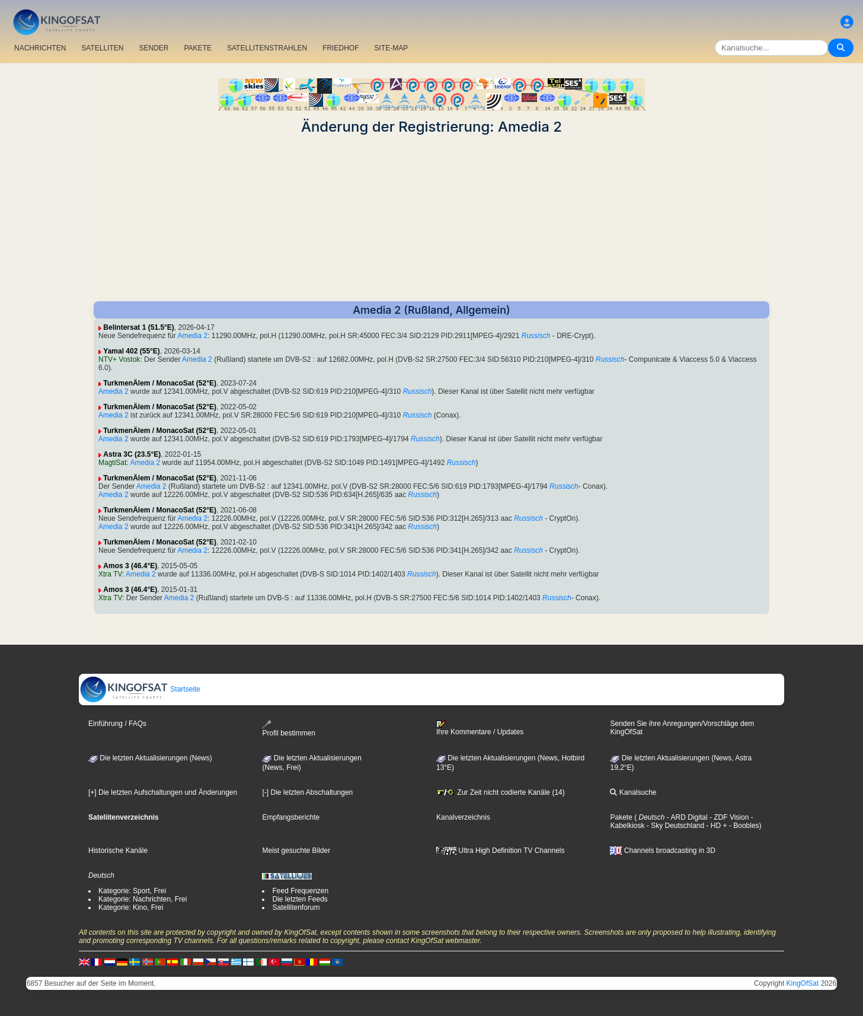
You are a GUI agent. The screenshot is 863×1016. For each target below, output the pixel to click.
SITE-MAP (391, 48)
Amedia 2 (192, 336)
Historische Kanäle (118, 850)
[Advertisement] (431, 218)
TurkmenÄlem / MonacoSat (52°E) (159, 383)
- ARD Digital (686, 817)
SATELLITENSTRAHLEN (267, 48)
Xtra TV (110, 574)
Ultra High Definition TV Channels (500, 850)
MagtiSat (112, 462)
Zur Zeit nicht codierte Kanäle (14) (500, 792)
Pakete (621, 817)
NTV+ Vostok (119, 359)
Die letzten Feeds (299, 899)
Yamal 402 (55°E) (131, 351)
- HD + (715, 825)
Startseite (139, 689)
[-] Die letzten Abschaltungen (307, 792)
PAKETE (198, 48)
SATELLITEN (102, 48)
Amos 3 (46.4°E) (130, 566)
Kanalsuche (633, 792)
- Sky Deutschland (674, 825)
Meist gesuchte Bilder (296, 850)
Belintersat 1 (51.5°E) (138, 327)
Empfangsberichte (290, 817)
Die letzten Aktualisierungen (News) (150, 758)
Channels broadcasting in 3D (662, 850)
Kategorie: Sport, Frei (132, 891)
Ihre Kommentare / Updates (479, 728)
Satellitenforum (295, 907)
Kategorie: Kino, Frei (130, 907)
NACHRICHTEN (40, 48)
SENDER (153, 48)
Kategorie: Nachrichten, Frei (142, 899)
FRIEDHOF (340, 48)
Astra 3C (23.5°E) (132, 454)
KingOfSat (803, 983)
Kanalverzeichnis (463, 817)
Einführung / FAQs (117, 723)
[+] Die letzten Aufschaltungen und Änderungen (162, 792)
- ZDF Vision (728, 817)
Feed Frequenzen (300, 891)
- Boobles (743, 825)
